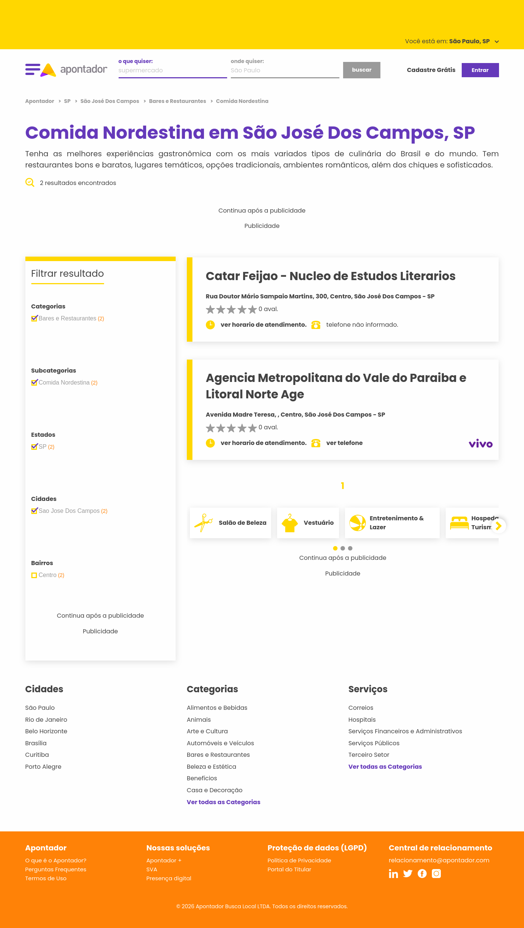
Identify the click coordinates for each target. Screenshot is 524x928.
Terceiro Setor (368, 754)
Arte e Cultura (207, 731)
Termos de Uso (46, 878)
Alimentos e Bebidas (217, 707)
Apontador (40, 101)
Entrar (480, 70)
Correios (360, 707)
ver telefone (344, 443)
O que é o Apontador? (56, 860)
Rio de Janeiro (46, 719)
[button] (335, 548)
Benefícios (202, 778)
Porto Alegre (43, 766)
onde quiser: (247, 61)
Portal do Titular (289, 869)
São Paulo (40, 707)
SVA (152, 869)
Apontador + (164, 860)
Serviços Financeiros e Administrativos (405, 731)
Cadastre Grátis (431, 70)
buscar (361, 69)
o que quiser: (136, 61)
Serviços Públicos (373, 743)
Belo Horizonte (46, 731)
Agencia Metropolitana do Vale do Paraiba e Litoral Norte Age (336, 386)
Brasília (36, 743)
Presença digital (169, 878)
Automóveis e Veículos (220, 743)
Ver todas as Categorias (224, 802)
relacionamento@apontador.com (439, 860)
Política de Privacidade (300, 860)
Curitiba (37, 754)
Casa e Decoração (215, 790)
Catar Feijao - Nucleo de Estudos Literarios (331, 276)
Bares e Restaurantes (218, 754)
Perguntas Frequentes (56, 869)
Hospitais (362, 719)
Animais (199, 719)
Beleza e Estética (211, 766)
